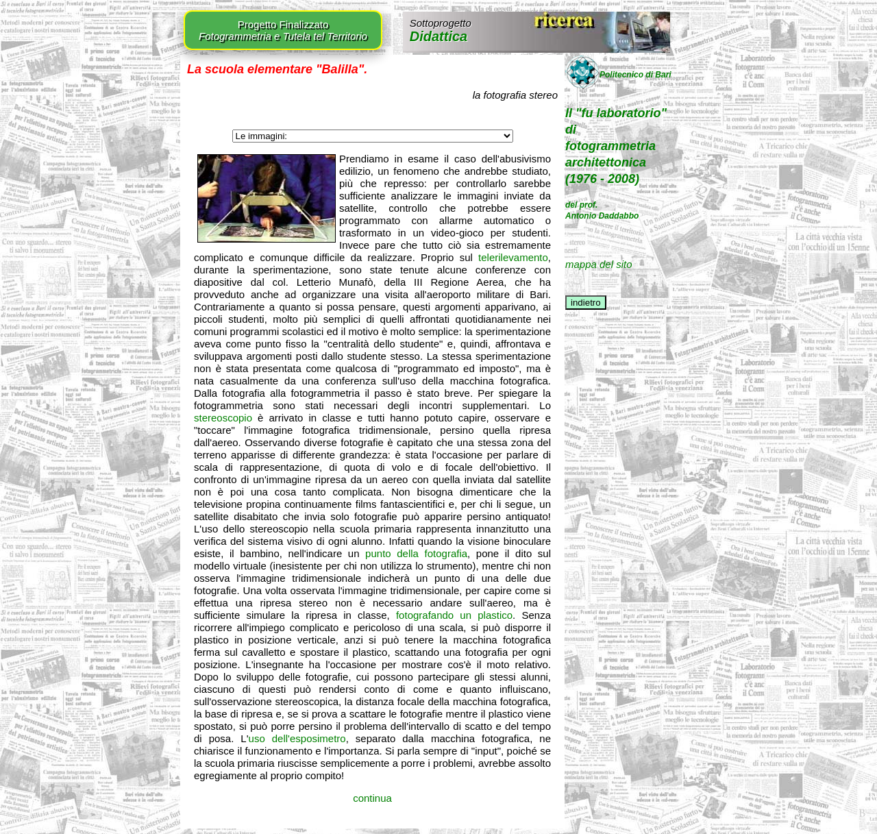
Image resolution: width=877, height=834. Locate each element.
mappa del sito (598, 264)
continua (372, 798)
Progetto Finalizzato (283, 30)
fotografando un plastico (454, 615)
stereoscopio (223, 418)
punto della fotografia (416, 553)
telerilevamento (513, 257)
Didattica (440, 30)
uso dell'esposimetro (297, 738)
